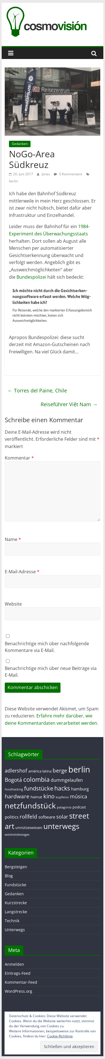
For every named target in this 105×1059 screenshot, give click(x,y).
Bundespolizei (31, 277)
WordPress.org (18, 991)
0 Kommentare (68, 174)
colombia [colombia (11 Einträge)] (36, 779)
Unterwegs (15, 929)
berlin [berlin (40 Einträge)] (79, 769)
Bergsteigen (16, 866)
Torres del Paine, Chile (37, 390)
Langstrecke (16, 911)
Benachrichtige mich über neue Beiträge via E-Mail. (51, 671)
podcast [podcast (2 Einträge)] (79, 807)
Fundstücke (15, 884)
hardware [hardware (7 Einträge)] (17, 796)
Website (13, 604)
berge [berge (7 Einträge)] (60, 770)
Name (13, 539)
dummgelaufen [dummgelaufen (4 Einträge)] (67, 780)
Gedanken (20, 143)
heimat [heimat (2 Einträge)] (36, 796)
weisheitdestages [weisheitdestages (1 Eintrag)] (17, 835)
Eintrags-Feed (18, 973)
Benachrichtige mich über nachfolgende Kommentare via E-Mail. (47, 646)
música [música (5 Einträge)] (78, 796)
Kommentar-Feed (21, 982)
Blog (9, 875)
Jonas (46, 174)
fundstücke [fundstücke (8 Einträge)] (38, 788)
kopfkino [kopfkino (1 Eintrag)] (62, 797)
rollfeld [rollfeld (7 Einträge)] (28, 816)
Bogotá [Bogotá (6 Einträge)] (13, 779)
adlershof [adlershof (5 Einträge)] (16, 770)
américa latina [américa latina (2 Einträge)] (40, 771)
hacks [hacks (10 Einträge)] (62, 788)
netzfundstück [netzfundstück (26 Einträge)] (30, 805)
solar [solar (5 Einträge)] (62, 816)
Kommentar (19, 458)
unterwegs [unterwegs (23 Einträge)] (61, 826)
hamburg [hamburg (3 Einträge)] (80, 789)
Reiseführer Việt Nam (69, 404)
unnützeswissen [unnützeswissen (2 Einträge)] (28, 827)
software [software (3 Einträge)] (46, 817)
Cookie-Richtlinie (60, 1036)
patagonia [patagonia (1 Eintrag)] (64, 807)
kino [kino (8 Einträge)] (49, 796)
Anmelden (14, 964)
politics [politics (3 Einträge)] (11, 817)
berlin (13, 181)
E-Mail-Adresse (22, 572)
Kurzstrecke (16, 902)
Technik (12, 920)
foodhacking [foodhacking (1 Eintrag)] (14, 789)
